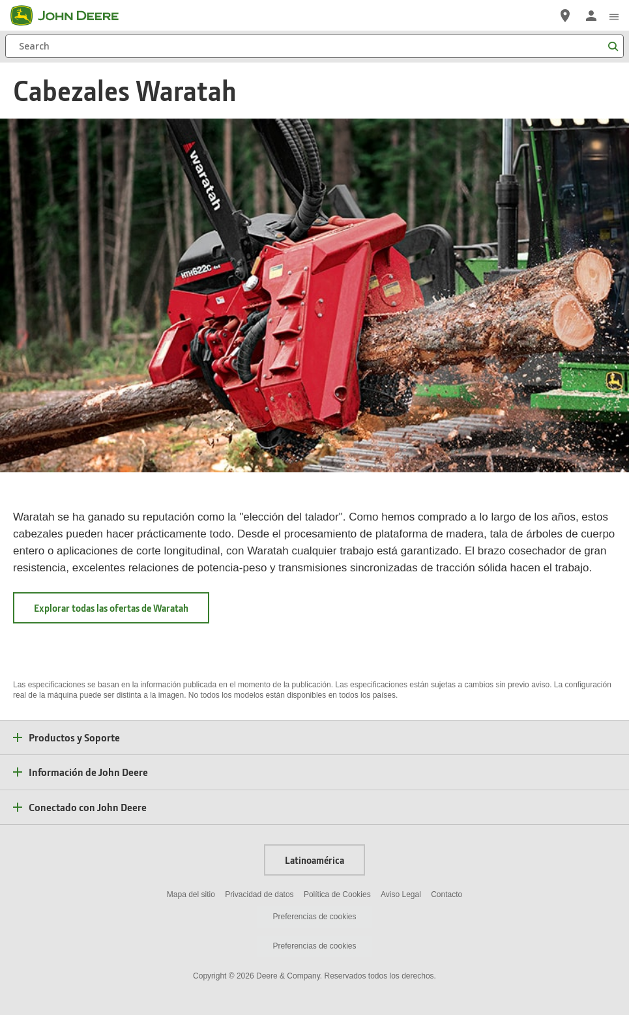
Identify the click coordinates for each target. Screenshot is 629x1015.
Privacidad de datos (259, 894)
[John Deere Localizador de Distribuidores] (565, 15)
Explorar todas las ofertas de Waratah (121, 607)
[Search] (314, 46)
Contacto (446, 894)
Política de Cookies (337, 894)
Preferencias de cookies (314, 916)
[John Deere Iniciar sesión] (591, 15)
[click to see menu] (614, 15)
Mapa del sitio (191, 894)
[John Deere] (72, 15)
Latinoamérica (314, 859)
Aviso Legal (401, 894)
